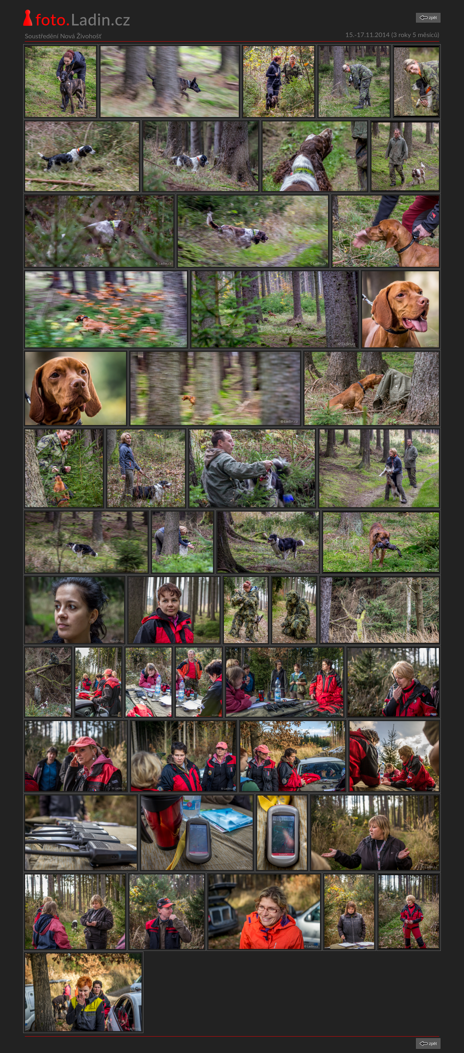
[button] (428, 18)
